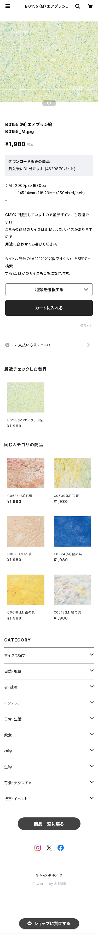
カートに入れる (49, 308)
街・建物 (11, 687)
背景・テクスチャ (17, 783)
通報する (86, 325)
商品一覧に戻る (49, 824)
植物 (8, 751)
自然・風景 (13, 671)
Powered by (49, 884)
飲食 (8, 735)
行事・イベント (16, 799)
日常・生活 (13, 719)
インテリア (12, 703)
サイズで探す (15, 655)
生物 (8, 767)
